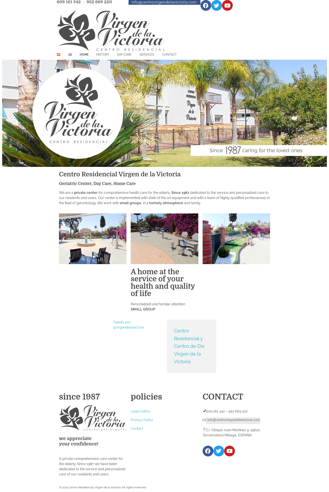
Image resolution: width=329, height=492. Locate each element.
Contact (137, 428)
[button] (64, 238)
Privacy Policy (142, 420)
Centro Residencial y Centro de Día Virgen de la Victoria (189, 346)
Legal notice (140, 411)
